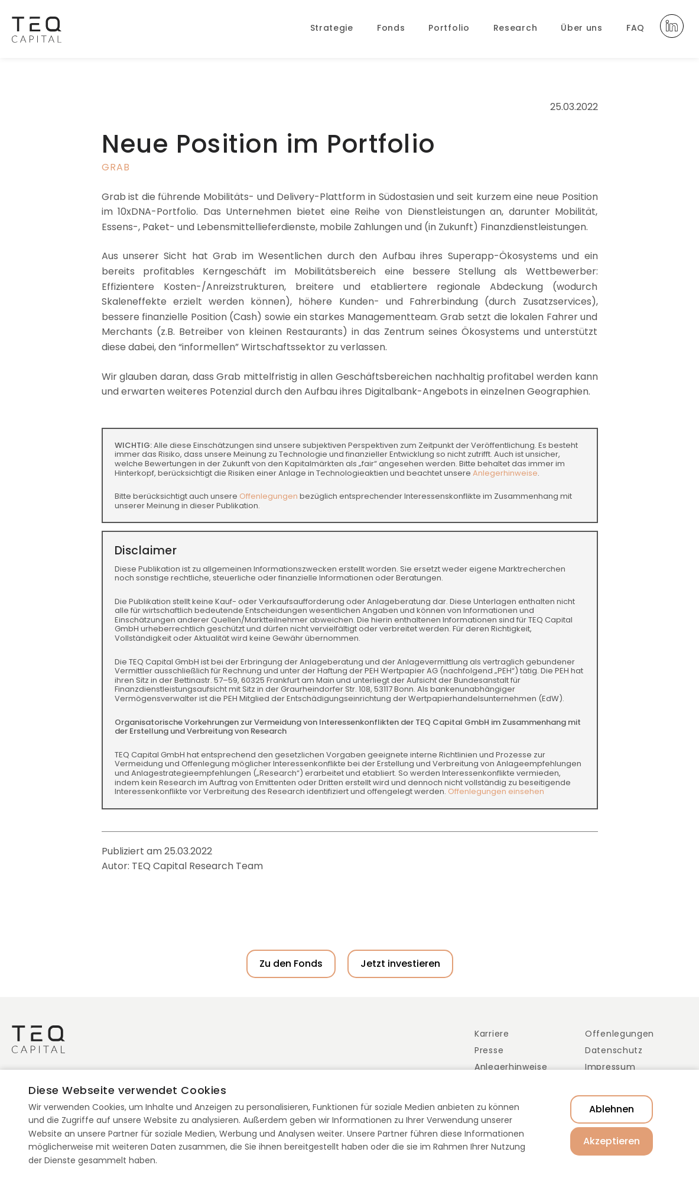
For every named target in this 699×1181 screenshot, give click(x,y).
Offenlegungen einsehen (496, 791)
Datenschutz (614, 1050)
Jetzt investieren (400, 963)
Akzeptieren (611, 1141)
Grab (116, 167)
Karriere (491, 1034)
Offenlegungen (268, 496)
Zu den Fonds (291, 963)
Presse (488, 1050)
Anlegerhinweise (505, 473)
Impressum (610, 1067)
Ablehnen (611, 1109)
